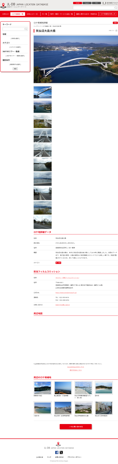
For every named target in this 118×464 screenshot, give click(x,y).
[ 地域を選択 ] (15, 38)
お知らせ (5, 14)
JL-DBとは (40, 457)
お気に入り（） (33, 14)
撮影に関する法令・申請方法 (86, 14)
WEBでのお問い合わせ (63, 305)
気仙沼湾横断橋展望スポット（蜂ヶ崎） (83, 390)
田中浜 (104, 389)
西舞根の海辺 (43, 389)
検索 (15, 69)
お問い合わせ (59, 457)
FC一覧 (44, 14)
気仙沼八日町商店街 (104, 409)
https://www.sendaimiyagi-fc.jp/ (67, 293)
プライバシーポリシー (74, 457)
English (87, 3)
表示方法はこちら (76, 370)
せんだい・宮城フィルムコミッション (68, 278)
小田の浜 (43, 409)
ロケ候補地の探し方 (108, 14)
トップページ (37, 26)
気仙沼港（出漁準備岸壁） (63, 409)
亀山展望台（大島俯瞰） (63, 389)
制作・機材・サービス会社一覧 (61, 14)
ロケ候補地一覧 (17, 14)
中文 (96, 3)
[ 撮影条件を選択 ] (15, 64)
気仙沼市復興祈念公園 (83, 409)
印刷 (115, 23)
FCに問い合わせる (77, 427)
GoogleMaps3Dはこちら (75, 367)
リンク (49, 457)
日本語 (77, 3)
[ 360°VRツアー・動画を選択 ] (15, 56)
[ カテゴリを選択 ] (15, 47)
